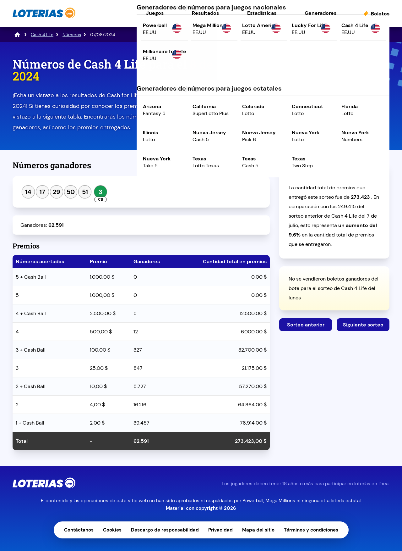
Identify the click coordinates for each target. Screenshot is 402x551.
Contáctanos (79, 530)
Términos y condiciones (311, 530)
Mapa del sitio (258, 530)
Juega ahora (334, 112)
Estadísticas (261, 13)
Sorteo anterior (305, 324)
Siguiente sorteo (363, 324)
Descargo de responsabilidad (165, 530)
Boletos (380, 13)
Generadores (320, 13)
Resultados (205, 13)
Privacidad (220, 530)
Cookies (112, 530)
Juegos (155, 13)
